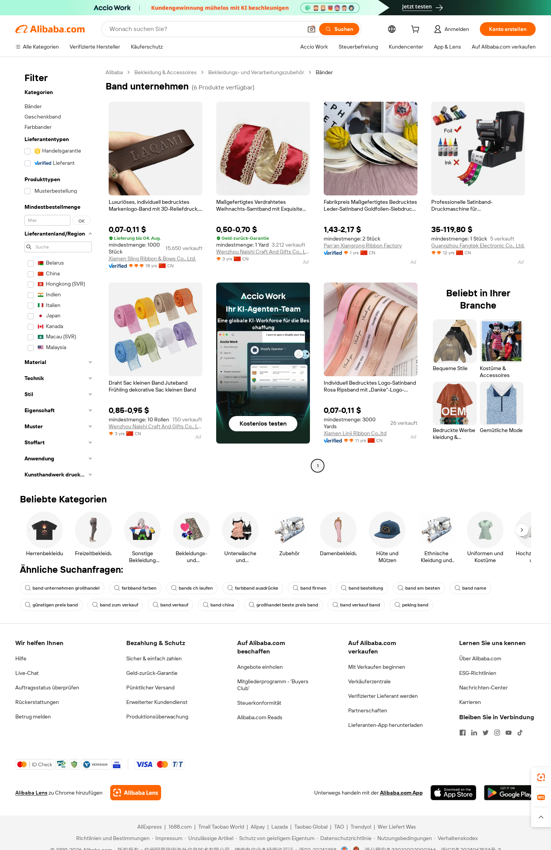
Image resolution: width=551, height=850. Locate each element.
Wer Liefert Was (397, 827)
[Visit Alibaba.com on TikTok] (520, 732)
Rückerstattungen (37, 702)
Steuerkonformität (259, 703)
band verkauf (170, 605)
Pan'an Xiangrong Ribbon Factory (363, 245)
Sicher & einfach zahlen (154, 658)
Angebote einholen (260, 667)
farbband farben (135, 588)
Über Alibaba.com (480, 658)
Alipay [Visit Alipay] (258, 827)
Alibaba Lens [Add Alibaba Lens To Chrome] (31, 793)
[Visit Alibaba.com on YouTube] (508, 732)
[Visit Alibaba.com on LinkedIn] (474, 732)
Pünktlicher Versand (150, 687)
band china (218, 605)
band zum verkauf (115, 605)
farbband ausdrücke (252, 588)
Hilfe (20, 658)
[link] (541, 777)
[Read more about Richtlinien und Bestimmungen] (112, 838)
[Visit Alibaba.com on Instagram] (497, 732)
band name (470, 588)
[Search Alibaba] (205, 29)
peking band (411, 605)
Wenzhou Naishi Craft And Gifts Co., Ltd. (263, 252)
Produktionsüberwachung (157, 716)
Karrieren (470, 702)
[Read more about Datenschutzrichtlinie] (344, 838)
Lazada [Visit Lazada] (279, 827)
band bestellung (362, 588)
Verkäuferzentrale (369, 681)
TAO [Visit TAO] (339, 827)
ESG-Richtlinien (477, 673)
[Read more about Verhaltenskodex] (456, 838)
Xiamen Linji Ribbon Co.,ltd (355, 433)
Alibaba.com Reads (259, 717)
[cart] (416, 30)
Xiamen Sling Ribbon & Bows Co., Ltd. (152, 258)
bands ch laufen (192, 588)
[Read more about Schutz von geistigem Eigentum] (275, 838)
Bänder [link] (324, 72)
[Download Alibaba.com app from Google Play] (510, 792)
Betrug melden (33, 716)
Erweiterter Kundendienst (156, 702)
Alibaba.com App (401, 793)
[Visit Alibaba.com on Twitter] (485, 732)
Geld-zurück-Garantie (152, 673)
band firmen (309, 588)
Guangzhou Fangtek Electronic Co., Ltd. (478, 245)
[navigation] (58, 275)
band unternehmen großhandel (62, 588)
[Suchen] (339, 29)
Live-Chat (27, 673)
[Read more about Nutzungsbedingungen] (403, 838)
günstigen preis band (51, 605)
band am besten (419, 588)
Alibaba (114, 72)
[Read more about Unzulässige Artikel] (209, 838)
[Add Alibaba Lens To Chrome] (135, 792)
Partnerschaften (367, 710)
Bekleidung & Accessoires (165, 72)
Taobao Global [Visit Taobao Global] (311, 827)
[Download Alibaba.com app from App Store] (453, 792)
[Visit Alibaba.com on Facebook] (462, 732)
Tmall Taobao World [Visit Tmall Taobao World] (221, 827)
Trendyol (360, 827)
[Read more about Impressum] (167, 838)
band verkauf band (356, 605)
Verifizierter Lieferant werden (383, 696)
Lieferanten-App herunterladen (385, 725)
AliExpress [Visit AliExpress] (149, 827)
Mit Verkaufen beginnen (376, 667)
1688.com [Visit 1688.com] (180, 827)
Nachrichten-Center (483, 687)
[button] (311, 29)
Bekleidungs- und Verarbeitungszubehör (256, 72)
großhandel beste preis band (283, 605)
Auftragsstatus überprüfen (47, 687)
